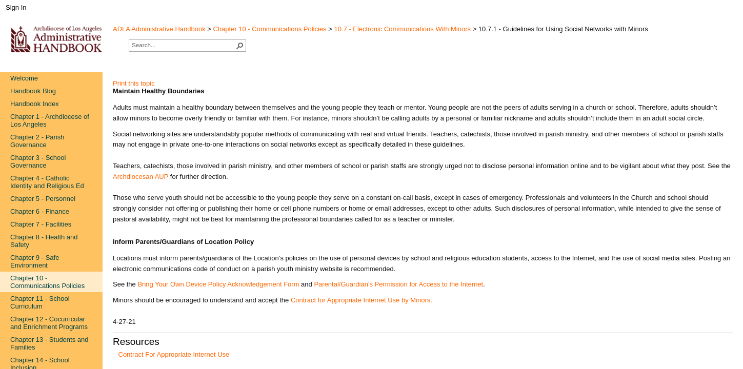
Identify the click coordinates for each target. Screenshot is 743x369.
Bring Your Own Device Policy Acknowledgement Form (218, 284)
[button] (240, 45)
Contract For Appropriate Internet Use (174, 354)
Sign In (16, 7)
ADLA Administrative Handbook (159, 29)
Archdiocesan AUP (140, 176)
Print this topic (134, 83)
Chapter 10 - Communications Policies (269, 29)
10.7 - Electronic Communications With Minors (402, 29)
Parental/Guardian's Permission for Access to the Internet (398, 284)
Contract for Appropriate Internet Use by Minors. (361, 300)
